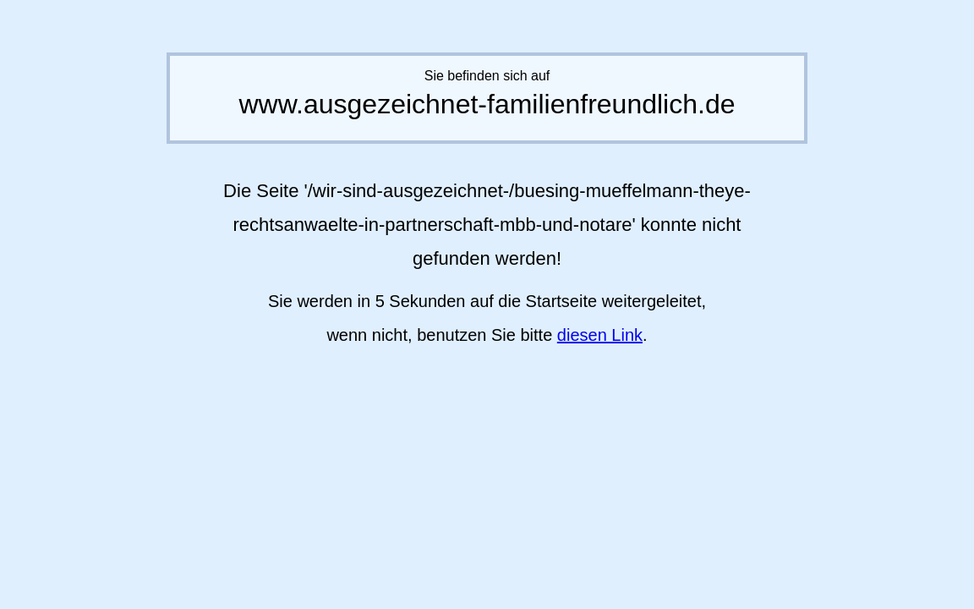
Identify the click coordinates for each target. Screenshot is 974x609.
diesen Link (600, 335)
